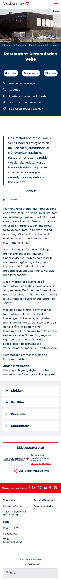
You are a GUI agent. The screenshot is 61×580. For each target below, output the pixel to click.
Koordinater (17, 426)
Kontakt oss (10, 533)
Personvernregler (30, 564)
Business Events (12, 506)
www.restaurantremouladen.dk (27, 102)
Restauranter (35, 108)
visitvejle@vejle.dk (41, 463)
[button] (45, 4)
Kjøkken (15, 390)
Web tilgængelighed (12, 540)
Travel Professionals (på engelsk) (14, 513)
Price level (16, 414)
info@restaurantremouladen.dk (27, 96)
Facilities (15, 402)
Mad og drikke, (18, 108)
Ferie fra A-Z (10, 528)
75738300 (14, 89)
